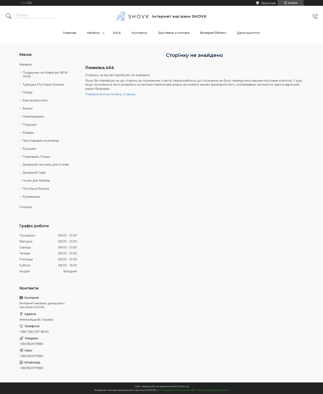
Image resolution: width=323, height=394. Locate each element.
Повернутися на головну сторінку (110, 94)
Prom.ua (183, 386)
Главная (69, 33)
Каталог (93, 33)
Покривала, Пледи (36, 157)
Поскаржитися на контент (175, 390)
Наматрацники (33, 116)
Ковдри (28, 132)
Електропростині (35, 100)
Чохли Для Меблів (36, 180)
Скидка (25, 207)
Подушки (29, 124)
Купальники (31, 197)
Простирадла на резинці (40, 140)
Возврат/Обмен (213, 33)
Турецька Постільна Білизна (43, 84)
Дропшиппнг (248, 33)
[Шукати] (8, 16)
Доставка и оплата (173, 33)
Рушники (29, 149)
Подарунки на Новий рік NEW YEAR (45, 74)
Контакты (139, 33)
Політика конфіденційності (211, 390)
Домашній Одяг (34, 172)
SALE (117, 33)
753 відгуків (268, 2)
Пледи (27, 92)
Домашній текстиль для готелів (45, 164)
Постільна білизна (35, 189)
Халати (27, 108)
